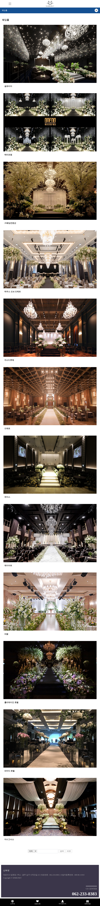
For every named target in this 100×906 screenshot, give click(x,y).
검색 (62, 851)
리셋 (69, 851)
